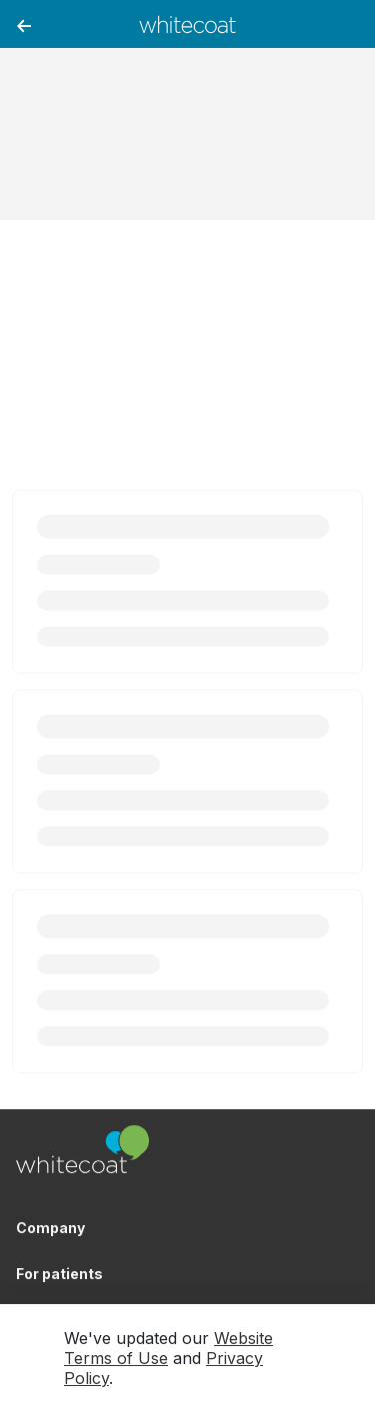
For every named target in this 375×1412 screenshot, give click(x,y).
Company (50, 1227)
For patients (59, 1273)
